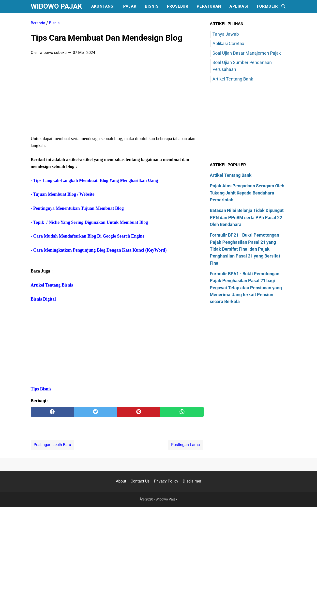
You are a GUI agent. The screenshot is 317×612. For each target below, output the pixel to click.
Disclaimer (192, 481)
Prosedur (177, 6)
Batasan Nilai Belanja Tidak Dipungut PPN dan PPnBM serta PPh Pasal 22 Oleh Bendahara (247, 217)
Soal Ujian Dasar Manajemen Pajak (246, 53)
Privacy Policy (166, 481)
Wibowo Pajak (56, 6)
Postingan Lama (185, 444)
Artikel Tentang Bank (232, 78)
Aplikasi (238, 6)
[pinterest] (138, 412)
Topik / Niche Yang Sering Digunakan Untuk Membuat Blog (90, 222)
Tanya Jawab (225, 34)
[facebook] (52, 412)
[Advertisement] (117, 97)
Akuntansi (103, 6)
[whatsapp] (182, 412)
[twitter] (95, 412)
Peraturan (209, 6)
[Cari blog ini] (284, 6)
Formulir (267, 6)
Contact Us (140, 481)
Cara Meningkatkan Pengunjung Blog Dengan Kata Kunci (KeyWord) (100, 250)
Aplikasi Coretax (228, 43)
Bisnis (152, 6)
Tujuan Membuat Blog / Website (63, 194)
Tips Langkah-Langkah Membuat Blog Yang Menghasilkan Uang (95, 180)
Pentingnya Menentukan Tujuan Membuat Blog (78, 208)
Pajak (129, 6)
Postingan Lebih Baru (52, 444)
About (121, 481)
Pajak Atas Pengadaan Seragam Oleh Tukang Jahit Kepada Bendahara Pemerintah (247, 192)
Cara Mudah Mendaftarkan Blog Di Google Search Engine (89, 236)
